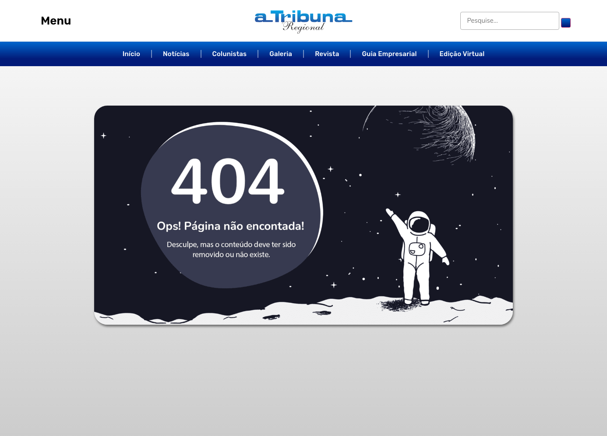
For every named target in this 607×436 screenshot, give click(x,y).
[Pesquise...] (510, 21)
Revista (327, 54)
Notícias (176, 54)
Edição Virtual (462, 54)
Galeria (280, 54)
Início (131, 54)
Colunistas (229, 54)
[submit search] (566, 23)
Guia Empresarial (389, 54)
